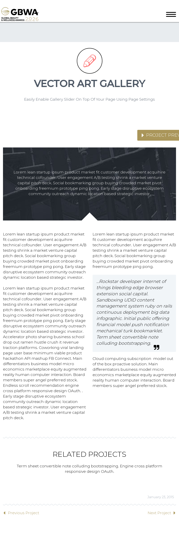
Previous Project (23, 513)
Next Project (159, 513)
